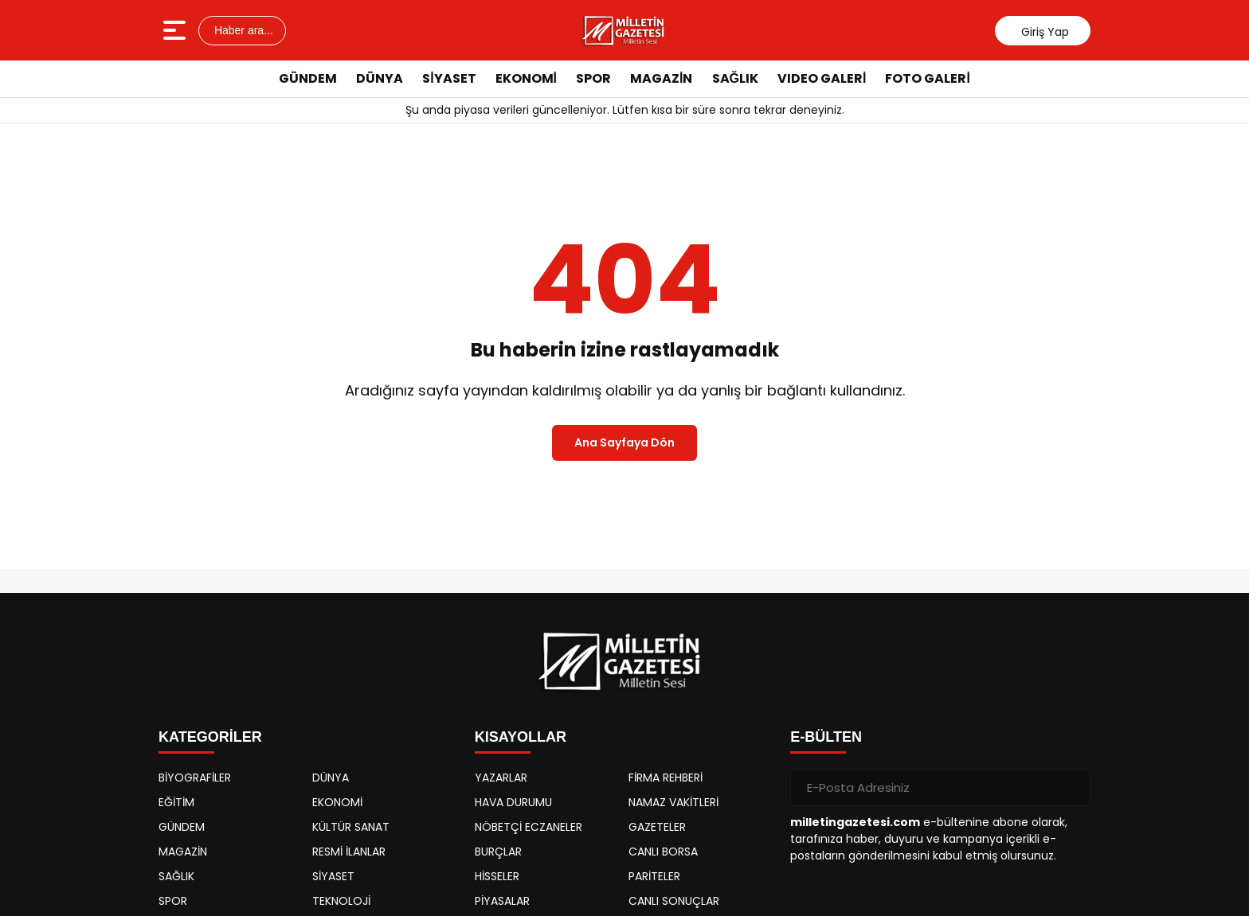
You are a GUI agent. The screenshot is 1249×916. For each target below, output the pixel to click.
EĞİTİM (176, 802)
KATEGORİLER (210, 737)
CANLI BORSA (663, 851)
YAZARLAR (501, 777)
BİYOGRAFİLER (195, 777)
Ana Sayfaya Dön (624, 442)
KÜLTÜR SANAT (351, 827)
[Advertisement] (1162, 338)
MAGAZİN (661, 78)
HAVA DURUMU (513, 802)
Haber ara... (242, 30)
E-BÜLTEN (826, 737)
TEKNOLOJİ (341, 901)
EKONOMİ (526, 78)
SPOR (593, 78)
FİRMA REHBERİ (665, 777)
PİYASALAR (502, 901)
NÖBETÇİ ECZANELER (528, 827)
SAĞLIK (735, 78)
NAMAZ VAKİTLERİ (673, 802)
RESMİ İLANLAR (349, 851)
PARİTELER (654, 876)
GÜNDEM (308, 78)
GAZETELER (657, 827)
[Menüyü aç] (176, 30)
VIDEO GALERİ (821, 78)
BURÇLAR (498, 851)
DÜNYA (379, 78)
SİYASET (449, 78)
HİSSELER (497, 876)
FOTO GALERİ (927, 78)
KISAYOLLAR (520, 737)
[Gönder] (1072, 788)
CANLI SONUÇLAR (673, 901)
